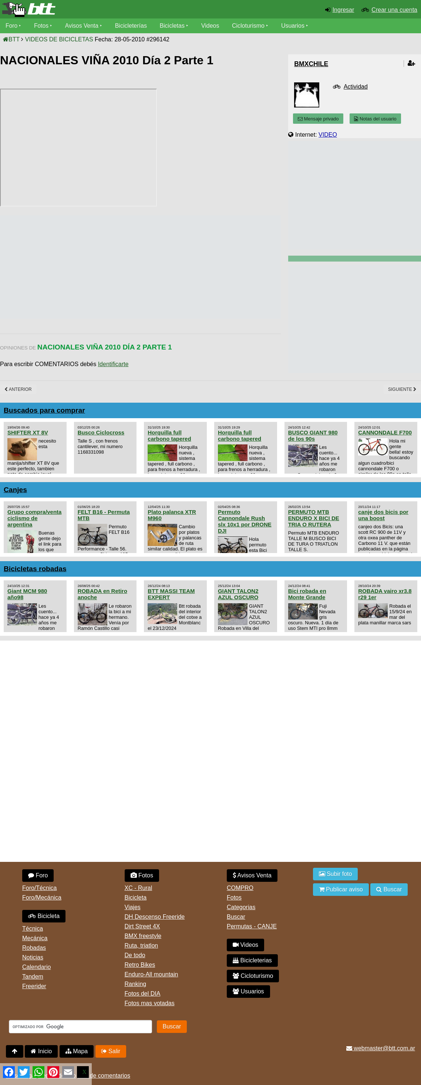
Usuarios (294, 26)
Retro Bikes (140, 965)
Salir (110, 1051)
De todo (135, 955)
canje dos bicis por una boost (383, 515)
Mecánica (34, 938)
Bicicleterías (132, 26)
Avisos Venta (83, 26)
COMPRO (240, 888)
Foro (12, 26)
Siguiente (402, 389)
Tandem (32, 976)
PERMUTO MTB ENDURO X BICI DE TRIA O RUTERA (313, 518)
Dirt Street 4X (142, 926)
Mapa (76, 1051)
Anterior (18, 389)
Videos (212, 26)
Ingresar (343, 10)
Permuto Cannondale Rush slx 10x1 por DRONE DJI (245, 521)
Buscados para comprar (44, 410)
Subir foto (335, 874)
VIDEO (328, 135)
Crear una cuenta (394, 10)
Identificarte (113, 364)
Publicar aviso (341, 889)
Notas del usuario (375, 119)
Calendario (36, 967)
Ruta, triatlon (141, 945)
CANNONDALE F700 (385, 432)
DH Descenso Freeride (155, 917)
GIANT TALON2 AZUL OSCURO (238, 594)
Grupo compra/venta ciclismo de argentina (34, 518)
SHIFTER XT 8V (27, 432)
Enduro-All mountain (151, 974)
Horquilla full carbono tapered (169, 435)
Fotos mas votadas (150, 1003)
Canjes (15, 490)
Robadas (34, 948)
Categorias (241, 907)
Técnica (32, 928)
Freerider (34, 986)
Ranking (135, 984)
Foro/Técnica (39, 888)
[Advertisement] (134, 267)
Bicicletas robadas (35, 569)
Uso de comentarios (104, 1075)
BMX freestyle (143, 936)
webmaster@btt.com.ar (380, 1048)
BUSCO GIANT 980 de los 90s (313, 435)
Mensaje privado (318, 119)
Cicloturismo (249, 26)
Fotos (41, 26)
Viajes (133, 907)
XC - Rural (138, 888)
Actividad (356, 86)
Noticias (32, 957)
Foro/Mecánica (41, 897)
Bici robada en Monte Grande (307, 594)
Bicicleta (44, 916)
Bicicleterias (252, 960)
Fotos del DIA (143, 993)
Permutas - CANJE (252, 926)
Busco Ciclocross (101, 432)
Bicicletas (174, 26)
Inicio (41, 1051)
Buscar (236, 917)
